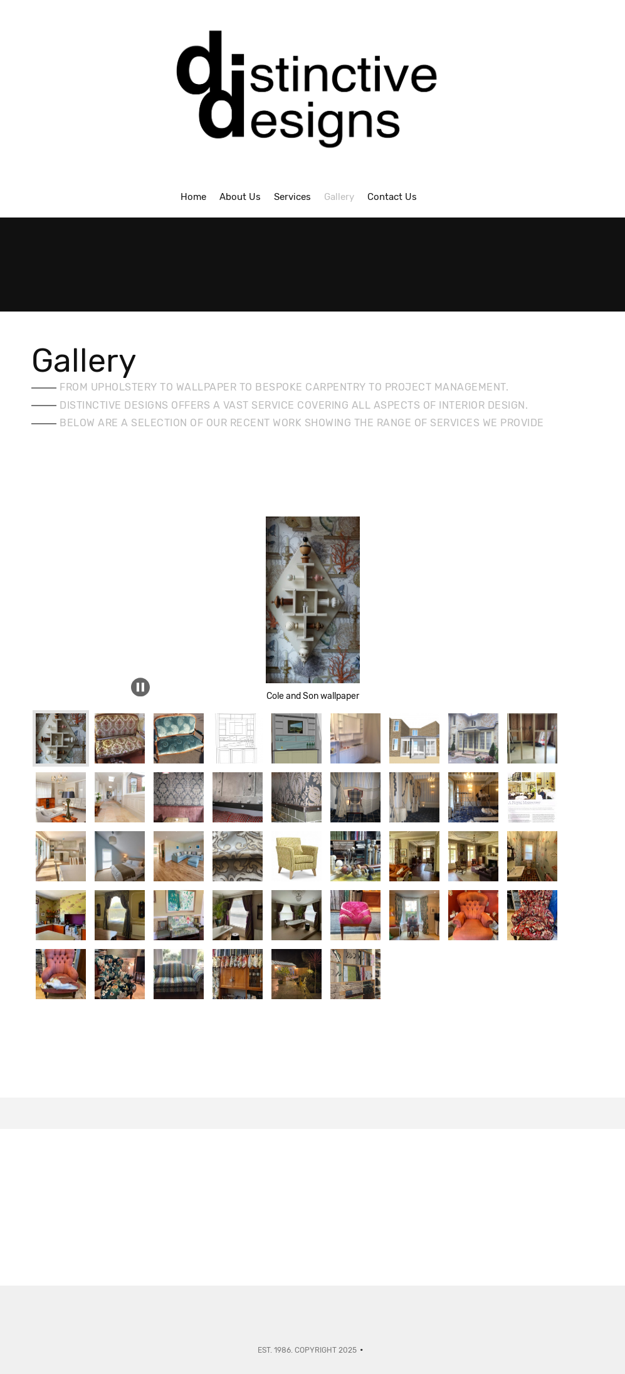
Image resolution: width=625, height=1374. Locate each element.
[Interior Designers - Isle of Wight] (313, 95)
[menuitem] (193, 196)
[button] (313, 568)
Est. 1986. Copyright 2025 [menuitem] (307, 1350)
